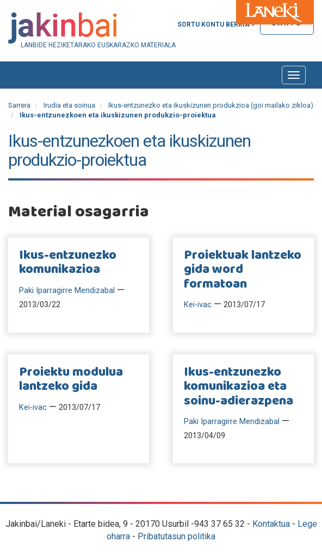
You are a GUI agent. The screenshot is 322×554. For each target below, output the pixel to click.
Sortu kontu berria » (216, 24)
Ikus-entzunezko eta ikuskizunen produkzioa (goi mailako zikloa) (210, 105)
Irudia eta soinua (69, 105)
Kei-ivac (198, 304)
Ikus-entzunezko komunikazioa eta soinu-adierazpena (238, 387)
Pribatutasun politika (176, 536)
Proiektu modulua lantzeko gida (71, 379)
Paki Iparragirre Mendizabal (67, 290)
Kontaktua (271, 524)
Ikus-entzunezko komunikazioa (67, 262)
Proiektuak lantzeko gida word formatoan (242, 270)
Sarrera (19, 105)
